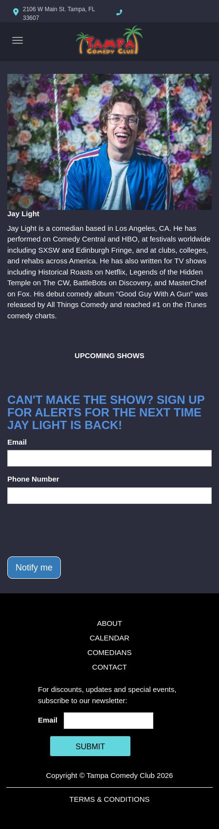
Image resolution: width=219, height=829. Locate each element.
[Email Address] (109, 720)
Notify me (34, 567)
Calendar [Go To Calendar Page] (109, 638)
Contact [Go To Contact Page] (109, 667)
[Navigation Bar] (17, 40)
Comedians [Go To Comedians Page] (110, 652)
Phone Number (33, 479)
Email (17, 442)
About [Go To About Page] (109, 623)
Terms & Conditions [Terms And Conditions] (109, 799)
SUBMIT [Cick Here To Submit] (90, 747)
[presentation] (81, 530)
